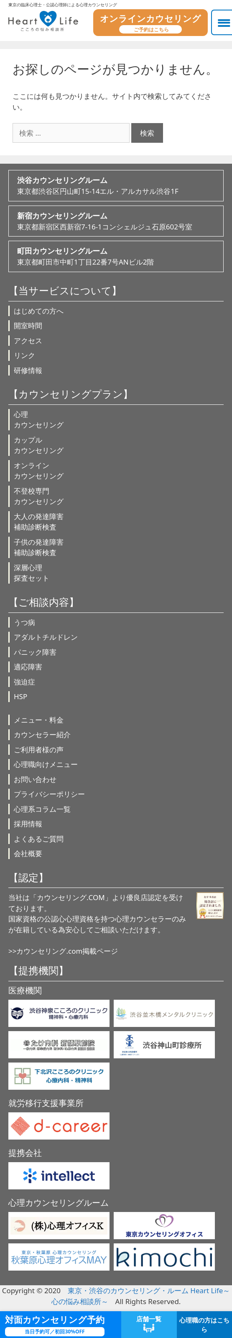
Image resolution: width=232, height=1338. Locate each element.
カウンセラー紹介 (42, 734)
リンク (24, 355)
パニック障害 (35, 652)
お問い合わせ (35, 779)
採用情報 (28, 824)
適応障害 (28, 667)
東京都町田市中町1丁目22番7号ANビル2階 (116, 256)
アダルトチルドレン (46, 637)
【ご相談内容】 (43, 602)
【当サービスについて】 (65, 290)
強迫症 (24, 682)
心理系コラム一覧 (42, 809)
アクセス (28, 340)
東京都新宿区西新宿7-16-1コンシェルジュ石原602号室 (116, 221)
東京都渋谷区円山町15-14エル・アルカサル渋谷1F (116, 185)
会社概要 (28, 853)
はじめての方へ (39, 311)
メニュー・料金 (39, 720)
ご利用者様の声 (39, 749)
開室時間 (28, 325)
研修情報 (28, 370)
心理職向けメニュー (46, 764)
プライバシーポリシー (49, 794)
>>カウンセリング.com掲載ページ (63, 951)
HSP (20, 696)
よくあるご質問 (39, 839)
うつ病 (24, 622)
